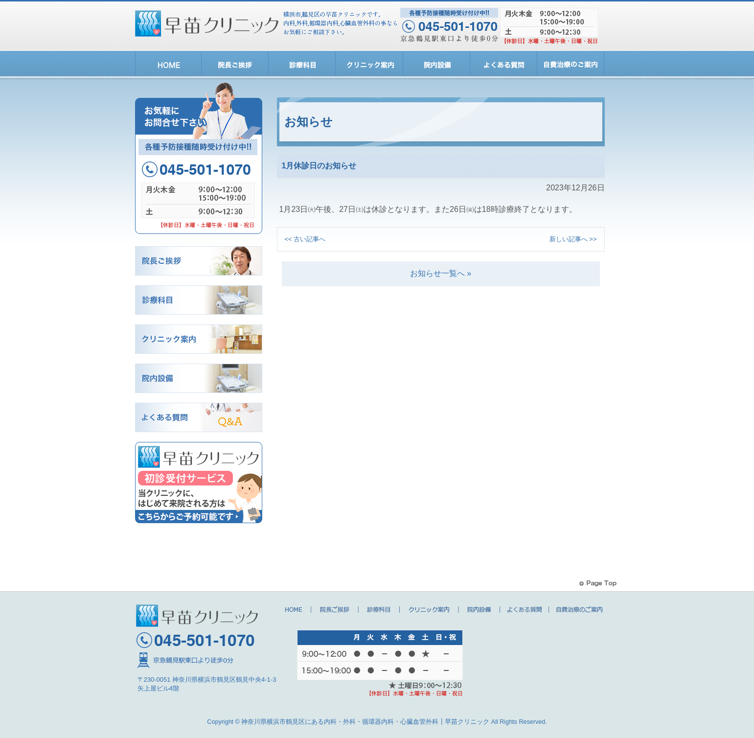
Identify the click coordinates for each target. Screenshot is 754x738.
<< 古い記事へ (305, 239)
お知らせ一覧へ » (440, 273)
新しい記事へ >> (573, 239)
